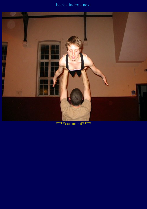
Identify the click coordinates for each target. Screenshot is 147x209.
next (87, 4)
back (60, 4)
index (74, 4)
